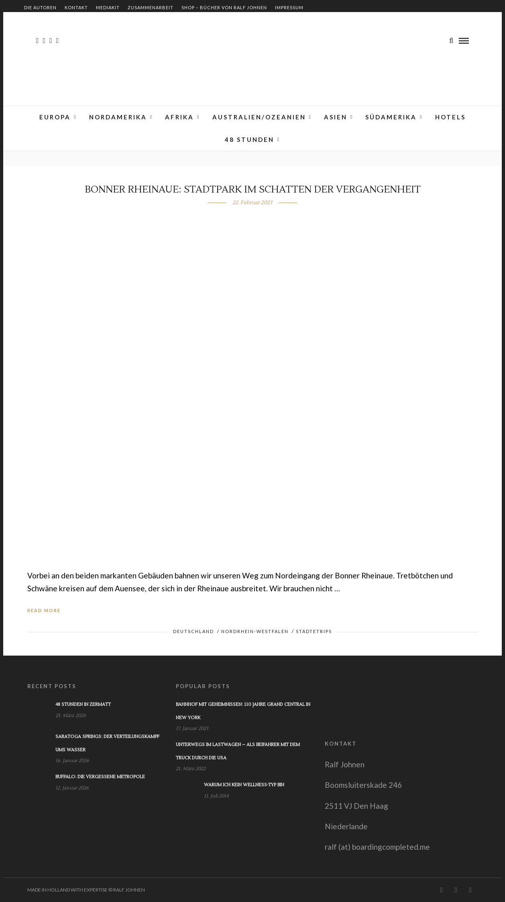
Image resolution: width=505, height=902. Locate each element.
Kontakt (76, 7)
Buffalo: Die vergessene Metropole (100, 777)
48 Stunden (249, 139)
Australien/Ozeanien (259, 117)
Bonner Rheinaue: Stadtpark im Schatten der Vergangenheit (253, 189)
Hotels (450, 117)
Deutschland (193, 631)
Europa (55, 117)
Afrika (179, 117)
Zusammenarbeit (150, 7)
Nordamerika (118, 117)
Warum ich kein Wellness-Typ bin (244, 785)
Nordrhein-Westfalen (255, 631)
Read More (44, 610)
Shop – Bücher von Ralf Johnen (224, 7)
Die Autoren (40, 7)
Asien (335, 117)
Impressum (289, 7)
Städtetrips (314, 631)
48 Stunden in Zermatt (83, 704)
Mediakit (108, 7)
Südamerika (391, 117)
